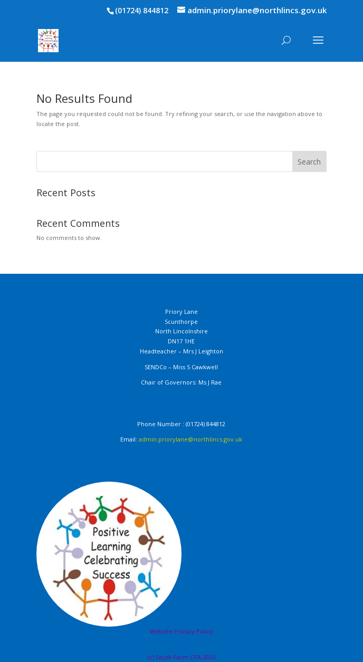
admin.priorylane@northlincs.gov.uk (190, 439)
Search (309, 162)
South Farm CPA (179, 657)
